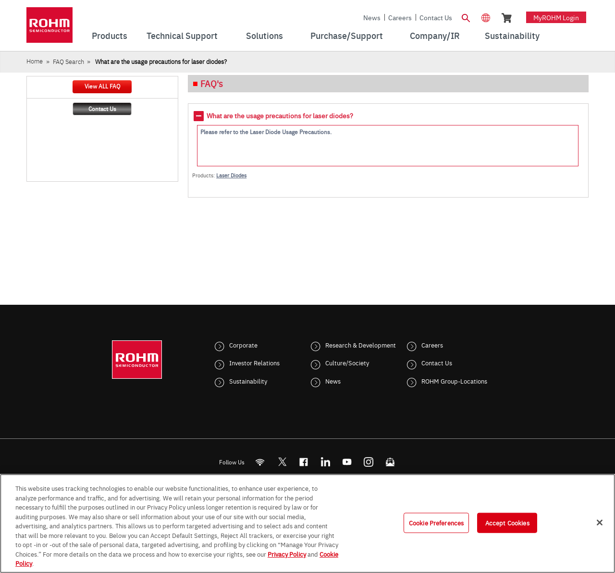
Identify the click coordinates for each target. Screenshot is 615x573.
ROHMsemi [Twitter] (282, 462)
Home (34, 61)
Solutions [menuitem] (264, 35)
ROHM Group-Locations (454, 380)
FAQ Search (68, 61)
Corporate (243, 344)
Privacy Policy (287, 553)
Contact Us (435, 17)
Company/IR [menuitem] (435, 35)
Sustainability (248, 380)
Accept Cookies (507, 522)
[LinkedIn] (326, 462)
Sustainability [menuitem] (512, 35)
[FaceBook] (304, 462)
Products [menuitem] (109, 35)
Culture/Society (347, 362)
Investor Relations (254, 362)
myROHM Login (556, 17)
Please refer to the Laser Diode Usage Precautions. (266, 132)
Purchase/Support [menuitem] (346, 35)
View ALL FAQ (102, 86)
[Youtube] (347, 462)
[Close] (599, 522)
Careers (400, 17)
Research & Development (360, 344)
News (372, 17)
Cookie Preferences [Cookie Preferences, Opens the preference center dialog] (436, 522)
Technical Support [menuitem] (182, 35)
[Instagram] (369, 462)
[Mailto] (390, 462)
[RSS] (260, 462)
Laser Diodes (231, 175)
